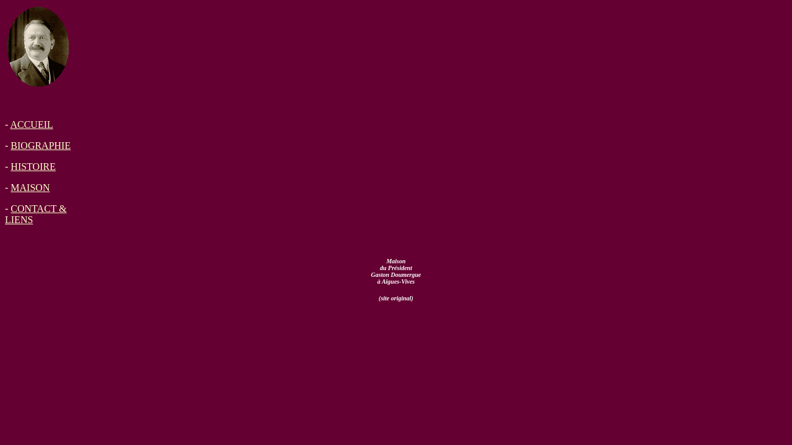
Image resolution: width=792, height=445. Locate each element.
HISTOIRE (33, 166)
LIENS (19, 219)
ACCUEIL (31, 124)
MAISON (30, 187)
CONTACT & (38, 208)
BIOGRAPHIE (41, 145)
